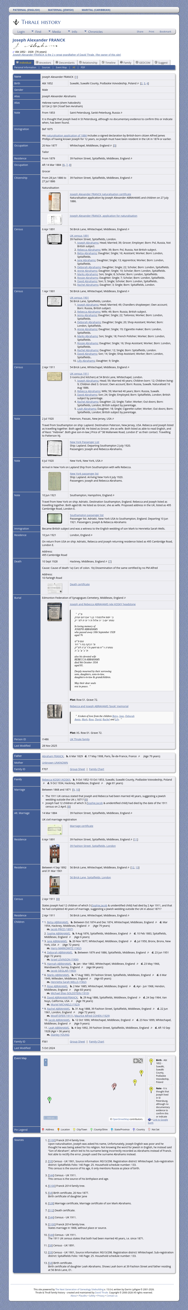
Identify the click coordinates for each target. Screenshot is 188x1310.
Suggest (161, 62)
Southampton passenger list (87, 515)
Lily (117, 719)
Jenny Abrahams (87, 315)
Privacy (101, 1295)
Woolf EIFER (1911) (62, 1015)
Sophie (91, 803)
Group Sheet (77, 769)
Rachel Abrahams (87, 284)
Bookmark (165, 31)
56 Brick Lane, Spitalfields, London (90, 877)
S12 (51, 1210)
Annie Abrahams (87, 270)
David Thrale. (101, 1292)
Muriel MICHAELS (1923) (65, 1004)
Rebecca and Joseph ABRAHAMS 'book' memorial (99, 706)
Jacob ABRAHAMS (58, 1020)
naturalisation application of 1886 (66, 135)
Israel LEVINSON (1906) (65, 959)
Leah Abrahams (86, 408)
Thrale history (41, 22)
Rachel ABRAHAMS (58, 1008)
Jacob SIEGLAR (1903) (63, 970)
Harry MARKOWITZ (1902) (66, 948)
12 (132, 867)
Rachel (106, 719)
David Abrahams (87, 281)
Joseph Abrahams (87, 242)
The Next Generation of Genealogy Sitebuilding (79, 1289)
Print (151, 31)
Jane (121, 716)
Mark (84, 719)
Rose (91, 719)
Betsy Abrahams (87, 253)
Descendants (65, 62)
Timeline (109, 62)
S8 (50, 1245)
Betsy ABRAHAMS (57, 922)
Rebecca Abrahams (88, 249)
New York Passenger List (84, 442)
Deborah (130, 716)
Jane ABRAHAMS (57, 941)
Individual (23, 62)
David (98, 719)
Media (56, 32)
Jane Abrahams (86, 260)
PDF (83, 67)
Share (140, 31)
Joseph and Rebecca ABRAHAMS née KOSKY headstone (103, 604)
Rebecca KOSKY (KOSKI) (56, 779)
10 (77, 789)
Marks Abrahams (87, 274)
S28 (51, 1203)
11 (135, 839)
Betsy (115, 716)
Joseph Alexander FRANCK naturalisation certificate (100, 194)
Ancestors (43, 62)
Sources (46, 67)
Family (125, 62)
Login (21, 32)
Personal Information (25, 67)
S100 (52, 1140)
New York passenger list (84, 473)
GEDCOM (143, 62)
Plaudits (83, 1295)
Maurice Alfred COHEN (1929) (92, 1015)
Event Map (61, 67)
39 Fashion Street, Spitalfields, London (93, 846)
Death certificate (80, 584)
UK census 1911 (79, 373)
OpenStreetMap (121, 1119)
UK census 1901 (79, 297)
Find (38, 32)
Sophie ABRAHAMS (58, 933)
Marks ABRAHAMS (58, 975)
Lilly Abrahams (86, 360)
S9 (50, 1161)
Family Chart (96, 769)
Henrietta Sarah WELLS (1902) (68, 982)
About (74, 1295)
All (74, 67)
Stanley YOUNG (60, 1034)
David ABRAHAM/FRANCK (62, 997)
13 (137, 867)
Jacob (99, 803)
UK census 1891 (79, 235)
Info (74, 32)
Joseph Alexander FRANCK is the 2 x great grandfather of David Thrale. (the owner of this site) (67, 54)
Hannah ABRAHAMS (59, 963)
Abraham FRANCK (53, 756)
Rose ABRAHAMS (57, 986)
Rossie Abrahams (87, 277)
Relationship (88, 62)
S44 (51, 1175)
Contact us (112, 1295)
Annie (77, 719)
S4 (50, 1193)
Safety (92, 1295)
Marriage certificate (81, 826)
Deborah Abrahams (89, 267)
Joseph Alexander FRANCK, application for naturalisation (103, 215)
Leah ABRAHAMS (58, 1027)
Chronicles (95, 32)
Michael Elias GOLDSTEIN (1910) (70, 993)
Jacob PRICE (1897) (62, 929)
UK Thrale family (80, 739)
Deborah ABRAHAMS (59, 952)
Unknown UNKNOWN (55, 762)
